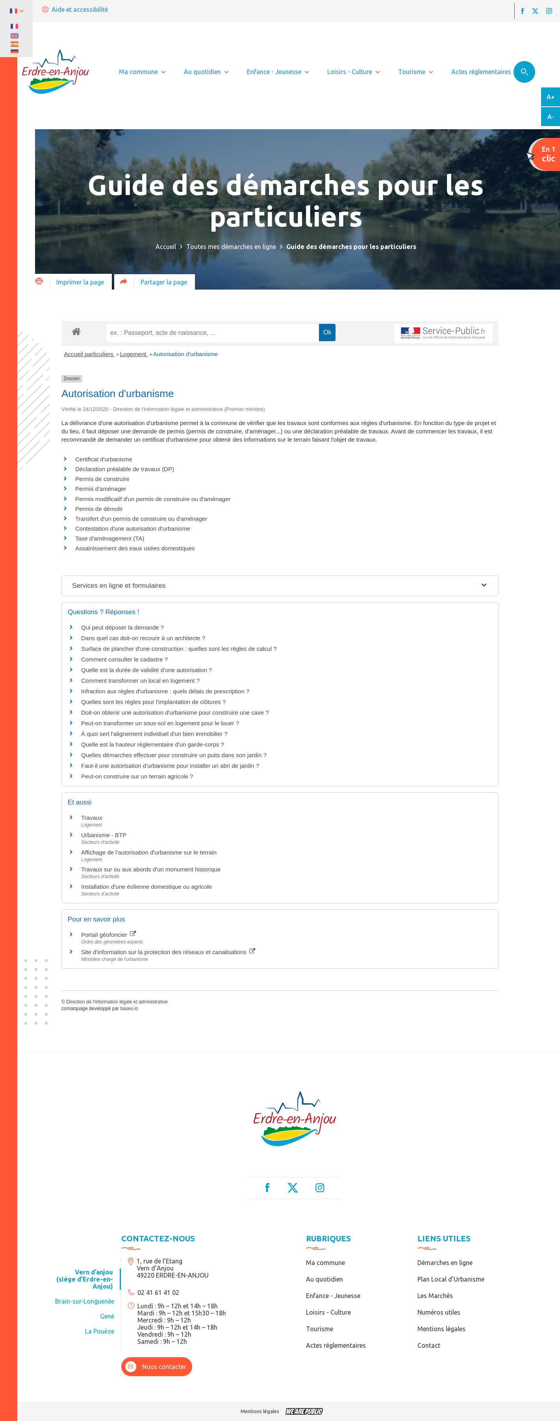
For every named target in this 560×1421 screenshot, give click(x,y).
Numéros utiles (438, 1312)
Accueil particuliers (89, 354)
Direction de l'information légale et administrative (117, 1002)
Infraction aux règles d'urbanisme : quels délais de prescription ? (165, 691)
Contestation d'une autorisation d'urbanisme (132, 528)
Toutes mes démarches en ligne (231, 246)
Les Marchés (435, 1295)
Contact (428, 1345)
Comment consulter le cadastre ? (124, 659)
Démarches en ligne (445, 1262)
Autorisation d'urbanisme (185, 354)
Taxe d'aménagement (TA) (109, 538)
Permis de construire (102, 479)
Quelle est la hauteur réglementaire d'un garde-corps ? (152, 744)
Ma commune (325, 1262)
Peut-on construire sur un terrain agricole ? (137, 776)
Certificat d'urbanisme (103, 459)
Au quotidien (324, 1279)
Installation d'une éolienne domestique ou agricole (146, 886)
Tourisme (319, 1328)
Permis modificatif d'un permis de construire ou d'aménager (152, 499)
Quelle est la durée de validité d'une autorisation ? (146, 670)
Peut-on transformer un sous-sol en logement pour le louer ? (160, 723)
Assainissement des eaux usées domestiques (135, 548)
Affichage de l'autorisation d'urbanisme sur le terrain (149, 852)
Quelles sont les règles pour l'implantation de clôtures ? (153, 701)
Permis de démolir (99, 508)
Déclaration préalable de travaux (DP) (124, 469)
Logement (134, 354)
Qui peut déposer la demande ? (122, 627)
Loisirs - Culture (328, 1312)
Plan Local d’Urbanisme (450, 1279)
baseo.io (129, 1008)
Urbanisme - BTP (103, 835)
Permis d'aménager (100, 488)
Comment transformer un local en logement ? (140, 680)
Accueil (166, 246)
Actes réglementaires (336, 1345)
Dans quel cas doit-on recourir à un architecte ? (143, 638)
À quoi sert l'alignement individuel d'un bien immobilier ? (154, 733)
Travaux (91, 817)
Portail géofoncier (108, 934)
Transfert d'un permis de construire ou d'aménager (141, 518)
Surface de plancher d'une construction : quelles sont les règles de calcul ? (179, 648)
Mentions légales (441, 1328)
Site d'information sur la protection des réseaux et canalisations (168, 952)
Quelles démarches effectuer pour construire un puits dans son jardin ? (174, 755)
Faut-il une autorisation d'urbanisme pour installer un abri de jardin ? (170, 765)
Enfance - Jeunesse (333, 1295)
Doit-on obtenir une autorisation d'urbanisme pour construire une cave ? (175, 712)
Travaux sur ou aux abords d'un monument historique (151, 869)
